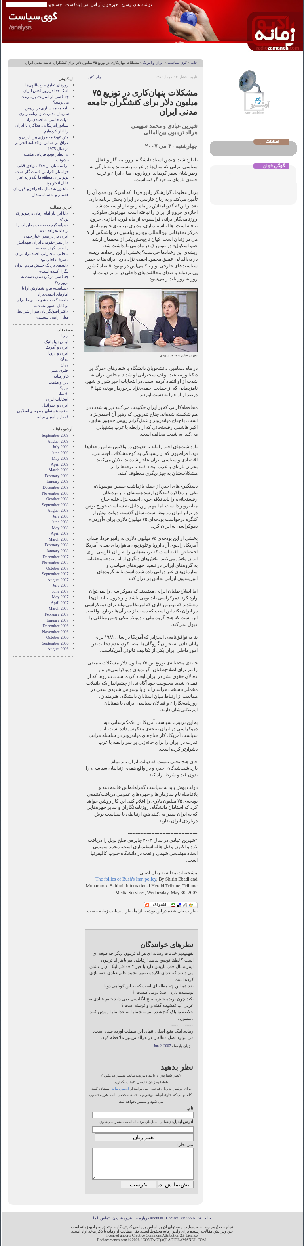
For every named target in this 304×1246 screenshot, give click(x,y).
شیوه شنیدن (122, 1218)
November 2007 (55, 562)
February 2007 (57, 614)
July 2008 (61, 516)
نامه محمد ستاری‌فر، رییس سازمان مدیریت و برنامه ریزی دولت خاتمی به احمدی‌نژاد (43, 114)
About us (156, 1218)
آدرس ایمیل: (183, 1121)
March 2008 (59, 539)
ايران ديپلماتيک (56, 342)
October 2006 (57, 637)
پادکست (72, 4)
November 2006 (55, 632)
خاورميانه (61, 376)
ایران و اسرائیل (55, 405)
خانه (194, 63)
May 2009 (60, 458)
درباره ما (141, 1218)
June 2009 (60, 453)
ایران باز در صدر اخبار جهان (46, 236)
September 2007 (55, 574)
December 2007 (55, 557)
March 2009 (59, 470)
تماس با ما (101, 1218)
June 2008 (60, 522)
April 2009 (59, 464)
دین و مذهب (58, 382)
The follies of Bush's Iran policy (125, 879)
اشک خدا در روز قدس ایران (46, 90)
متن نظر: (185, 1144)
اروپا (65, 336)
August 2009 (58, 441)
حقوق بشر (60, 370)
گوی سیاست (177, 63)
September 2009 (55, 435)
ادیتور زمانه (120, 1088)
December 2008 (55, 487)
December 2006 (55, 626)
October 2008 (57, 499)
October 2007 (57, 568)
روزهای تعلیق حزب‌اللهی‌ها (46, 85)
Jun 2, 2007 (162, 1046)
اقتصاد (63, 394)
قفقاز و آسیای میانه (53, 417)
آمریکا (64, 388)
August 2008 (58, 510)
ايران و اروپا (58, 353)
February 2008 (57, 545)
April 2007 (59, 603)
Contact (172, 1218)
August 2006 (58, 649)
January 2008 (58, 551)
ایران (64, 359)
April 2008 (59, 533)
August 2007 (58, 580)
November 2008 (55, 493)
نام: (190, 1108)
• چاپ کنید (95, 77)
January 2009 (58, 481)
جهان (65, 365)
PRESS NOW (191, 1218)
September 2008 (55, 505)
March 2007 (59, 608)
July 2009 (61, 447)
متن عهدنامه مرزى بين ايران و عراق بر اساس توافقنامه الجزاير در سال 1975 (41, 143)
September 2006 (55, 643)
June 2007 (60, 591)
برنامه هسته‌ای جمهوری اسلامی (43, 411)
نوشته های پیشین (136, 4)
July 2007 (61, 585)
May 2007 (60, 597)
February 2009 (57, 476)
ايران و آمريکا (152, 63)
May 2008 (60, 528)
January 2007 (58, 620)
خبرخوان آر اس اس (100, 4)
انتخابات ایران (57, 399)
